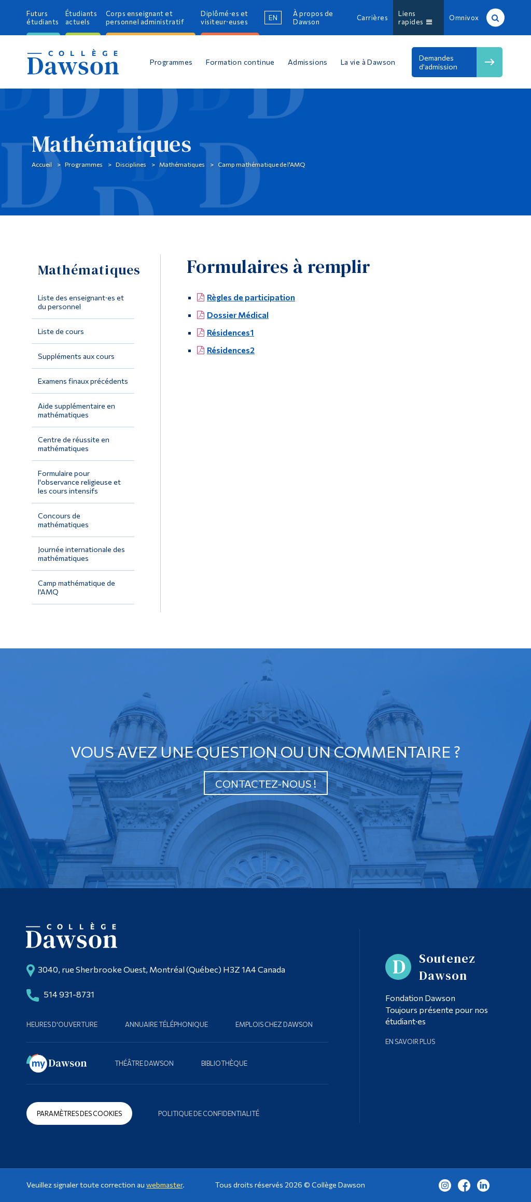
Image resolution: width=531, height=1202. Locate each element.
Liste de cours (61, 331)
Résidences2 (231, 350)
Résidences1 (230, 332)
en (273, 17)
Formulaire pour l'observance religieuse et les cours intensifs (79, 482)
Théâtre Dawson (144, 1063)
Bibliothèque (224, 1063)
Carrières (372, 17)
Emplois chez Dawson (274, 1024)
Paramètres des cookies (79, 1113)
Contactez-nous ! (265, 783)
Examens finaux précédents (83, 380)
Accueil (42, 164)
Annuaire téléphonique (166, 1024)
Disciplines (131, 164)
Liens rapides (415, 17)
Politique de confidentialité (208, 1113)
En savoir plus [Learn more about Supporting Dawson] (410, 1041)
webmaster (164, 1184)
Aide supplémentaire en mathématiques (76, 410)
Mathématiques (182, 164)
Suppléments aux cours (76, 356)
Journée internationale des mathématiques (81, 553)
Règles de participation (251, 297)
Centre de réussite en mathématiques (73, 444)
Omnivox (464, 17)
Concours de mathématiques (63, 520)
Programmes (84, 164)
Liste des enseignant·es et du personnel (81, 302)
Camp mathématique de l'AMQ (261, 164)
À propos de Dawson (313, 17)
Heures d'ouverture (61, 1024)
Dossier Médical (238, 315)
